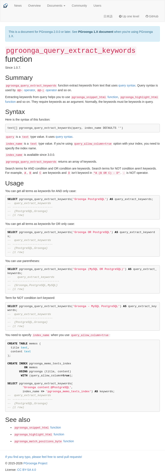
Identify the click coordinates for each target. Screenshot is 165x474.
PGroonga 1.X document (95, 31)
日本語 (108, 16)
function (94, 97)
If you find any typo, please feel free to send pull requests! (43, 457)
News (18, 5)
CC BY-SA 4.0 (26, 469)
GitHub (152, 16)
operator (26, 90)
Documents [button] (56, 5)
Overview (34, 5)
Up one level (129, 16)
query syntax (126, 85)
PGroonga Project (35, 463)
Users (97, 5)
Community (79, 5)
